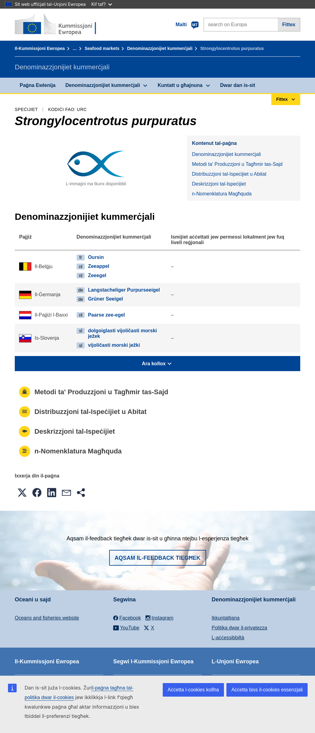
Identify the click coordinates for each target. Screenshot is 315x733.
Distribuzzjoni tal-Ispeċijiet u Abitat (229, 174)
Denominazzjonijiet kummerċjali (159, 48)
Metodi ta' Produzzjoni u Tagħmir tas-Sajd (237, 164)
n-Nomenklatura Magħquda (222, 193)
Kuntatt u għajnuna (180, 85)
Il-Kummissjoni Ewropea (40, 48)
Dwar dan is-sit (237, 85)
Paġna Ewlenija (37, 85)
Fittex (289, 24)
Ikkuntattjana (226, 617)
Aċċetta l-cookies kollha (193, 689)
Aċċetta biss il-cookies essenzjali (267, 689)
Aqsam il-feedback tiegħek (158, 558)
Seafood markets (102, 48)
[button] (22, 492)
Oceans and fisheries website (47, 617)
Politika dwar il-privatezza (239, 627)
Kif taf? (101, 4)
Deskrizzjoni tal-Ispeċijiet (219, 183)
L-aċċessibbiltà (228, 637)
